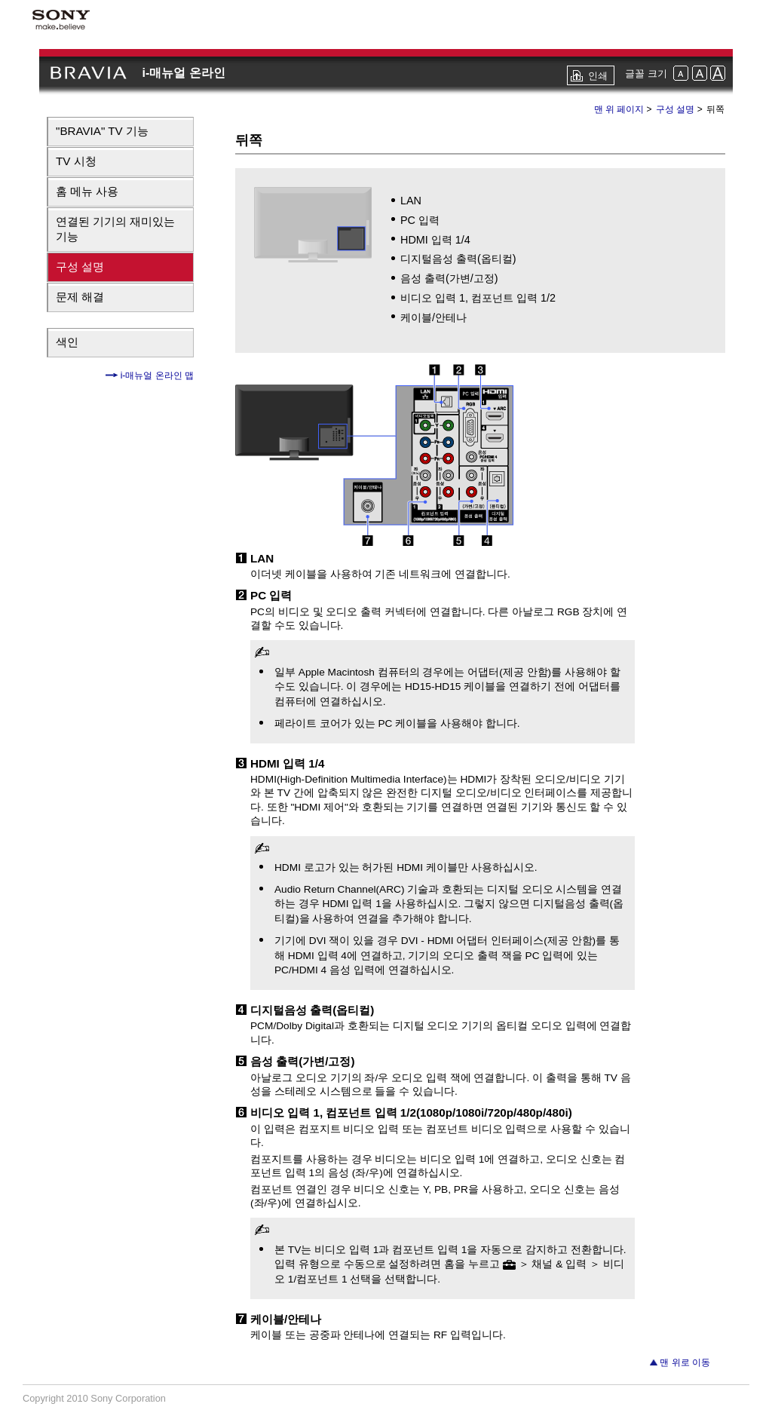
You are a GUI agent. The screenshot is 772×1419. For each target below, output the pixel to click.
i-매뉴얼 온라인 (183, 72)
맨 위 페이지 (619, 109)
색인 (67, 342)
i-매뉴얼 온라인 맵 (156, 375)
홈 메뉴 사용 (87, 191)
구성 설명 (80, 266)
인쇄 (598, 75)
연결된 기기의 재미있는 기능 (115, 229)
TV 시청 (76, 161)
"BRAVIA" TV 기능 (102, 130)
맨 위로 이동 (685, 1362)
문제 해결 (80, 296)
